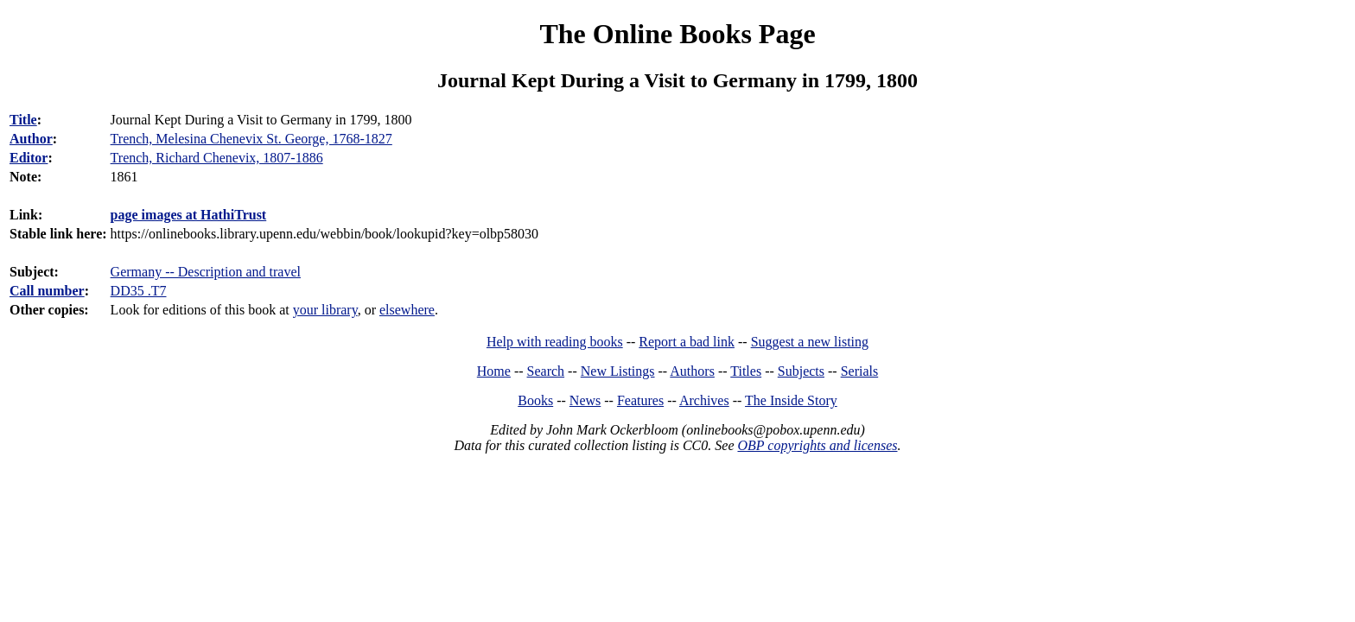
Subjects (801, 371)
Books (535, 400)
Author (31, 138)
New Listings (618, 371)
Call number (47, 290)
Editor (29, 157)
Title (23, 119)
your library (325, 309)
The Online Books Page (677, 33)
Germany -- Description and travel (206, 271)
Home (494, 371)
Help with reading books (555, 341)
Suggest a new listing (809, 341)
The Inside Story (791, 400)
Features (640, 400)
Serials (860, 371)
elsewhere (407, 309)
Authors (692, 371)
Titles (745, 371)
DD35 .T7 (139, 290)
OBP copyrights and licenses (817, 445)
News (585, 400)
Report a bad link (687, 341)
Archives (704, 400)
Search (546, 371)
